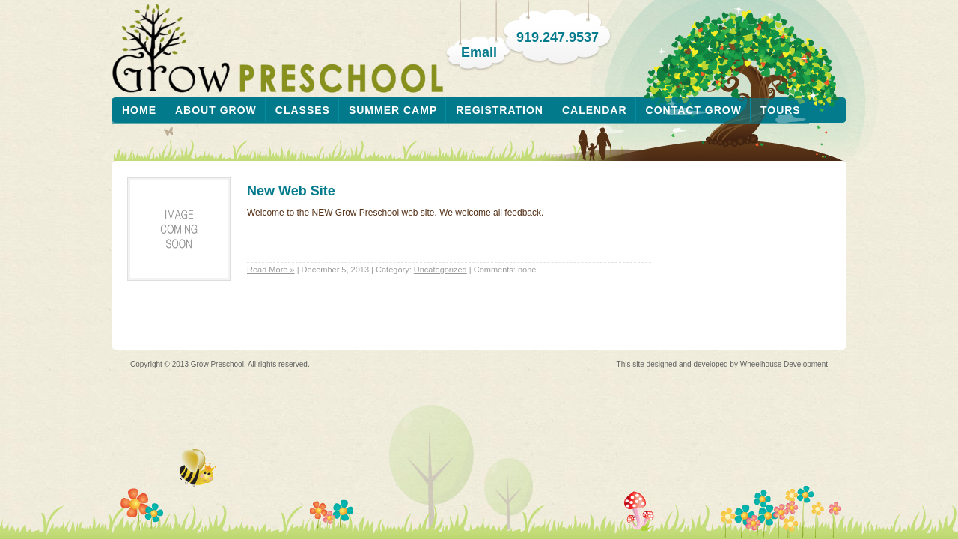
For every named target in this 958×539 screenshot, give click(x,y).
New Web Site (291, 190)
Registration (499, 110)
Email (479, 52)
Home (139, 110)
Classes (302, 110)
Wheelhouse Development (784, 364)
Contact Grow (694, 110)
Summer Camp (393, 110)
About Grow (216, 110)
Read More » (271, 269)
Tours (780, 110)
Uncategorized (440, 269)
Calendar (594, 110)
